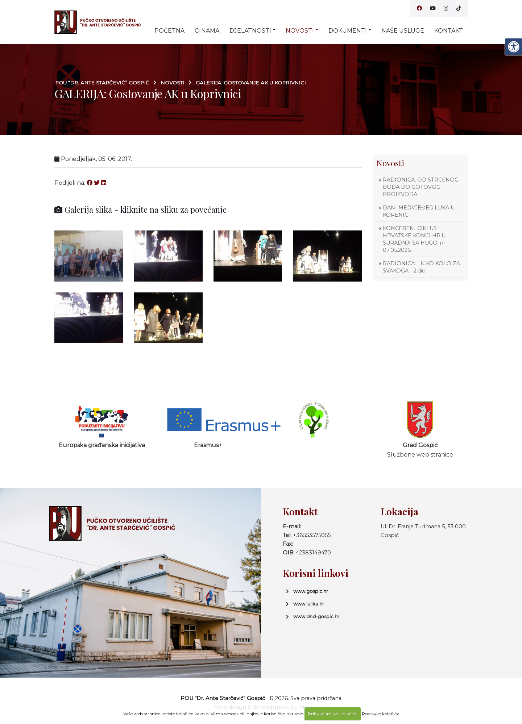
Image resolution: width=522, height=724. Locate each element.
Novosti (300, 30)
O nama (207, 30)
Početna (169, 30)
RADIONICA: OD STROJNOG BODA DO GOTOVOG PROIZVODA (421, 186)
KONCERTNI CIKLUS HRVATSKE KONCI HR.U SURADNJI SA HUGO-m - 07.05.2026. (416, 239)
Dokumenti (347, 30)
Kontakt (448, 30)
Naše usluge (402, 30)
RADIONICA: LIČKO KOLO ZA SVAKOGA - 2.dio (421, 267)
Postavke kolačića (380, 713)
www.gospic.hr (310, 591)
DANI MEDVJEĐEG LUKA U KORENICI (419, 211)
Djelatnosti (250, 30)
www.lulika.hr (308, 604)
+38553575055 (312, 535)
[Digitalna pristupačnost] (513, 46)
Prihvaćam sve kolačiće (332, 713)
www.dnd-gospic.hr (316, 616)
